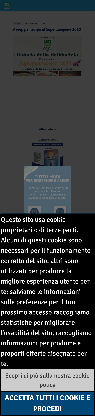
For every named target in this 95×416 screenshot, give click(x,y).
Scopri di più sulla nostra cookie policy (47, 380)
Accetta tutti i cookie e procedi (47, 403)
